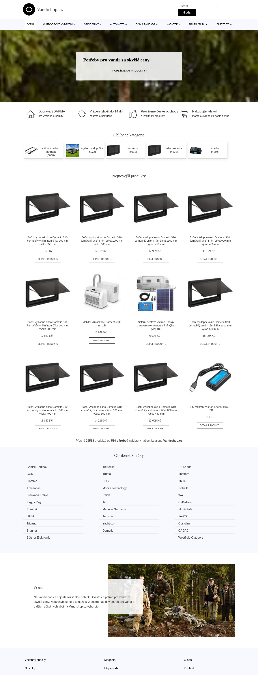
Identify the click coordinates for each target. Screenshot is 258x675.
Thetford (87, 473)
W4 (138, 487)
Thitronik (87, 467)
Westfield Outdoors (203, 515)
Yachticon (88, 508)
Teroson (141, 501)
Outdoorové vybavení (58, 24)
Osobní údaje (113, 653)
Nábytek (172, 24)
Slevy (28, 653)
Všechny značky (35, 637)
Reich (85, 487)
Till (29, 494)
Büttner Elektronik (147, 515)
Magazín (109, 637)
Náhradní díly (198, 24)
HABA (86, 501)
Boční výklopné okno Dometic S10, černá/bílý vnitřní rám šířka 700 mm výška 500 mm (48, 325)
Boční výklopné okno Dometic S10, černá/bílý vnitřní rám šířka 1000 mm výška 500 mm (210, 325)
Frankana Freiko (38, 487)
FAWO (195, 501)
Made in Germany (202, 494)
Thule (31, 480)
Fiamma (141, 473)
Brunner (196, 508)
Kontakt (189, 645)
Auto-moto (117, 24)
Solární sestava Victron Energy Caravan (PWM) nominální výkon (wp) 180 (156, 325)
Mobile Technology (148, 480)
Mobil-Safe (34, 501)
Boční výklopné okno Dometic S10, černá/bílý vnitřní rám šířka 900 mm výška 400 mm (48, 410)
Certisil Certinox (37, 467)
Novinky (30, 645)
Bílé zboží (223, 24)
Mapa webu (111, 645)
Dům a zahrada (145, 24)
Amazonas (89, 480)
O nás (188, 637)
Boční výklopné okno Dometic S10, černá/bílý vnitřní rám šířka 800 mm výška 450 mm (156, 410)
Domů (30, 24)
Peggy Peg (198, 487)
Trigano (32, 508)
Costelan (142, 508)
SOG (194, 473)
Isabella (196, 480)
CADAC (87, 515)
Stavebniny (91, 24)
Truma (31, 473)
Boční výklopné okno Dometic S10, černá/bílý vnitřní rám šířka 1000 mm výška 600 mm (102, 241)
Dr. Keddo (142, 467)
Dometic (32, 515)
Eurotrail (141, 494)
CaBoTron (88, 494)
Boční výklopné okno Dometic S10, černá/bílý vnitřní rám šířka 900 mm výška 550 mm (48, 241)
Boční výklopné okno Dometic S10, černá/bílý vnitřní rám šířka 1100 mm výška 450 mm (156, 241)
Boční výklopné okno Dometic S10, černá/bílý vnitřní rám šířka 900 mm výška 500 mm (102, 410)
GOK (194, 467)
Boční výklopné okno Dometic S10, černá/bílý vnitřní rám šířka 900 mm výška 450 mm (210, 241)
